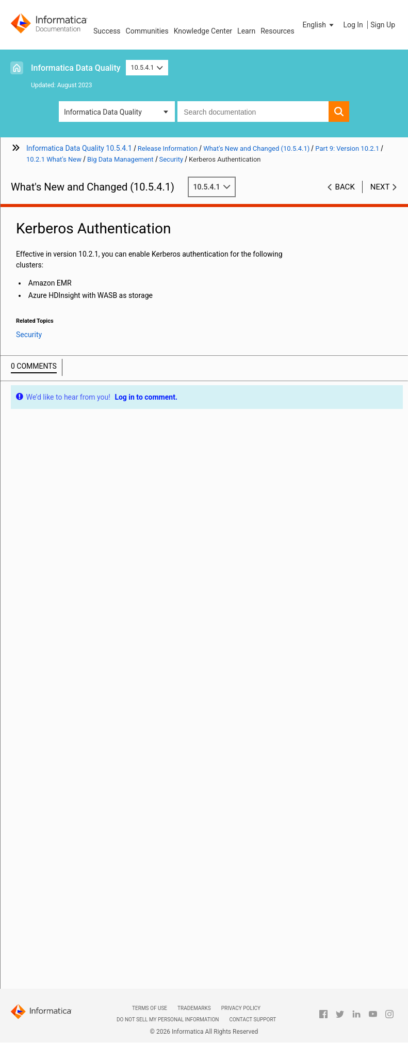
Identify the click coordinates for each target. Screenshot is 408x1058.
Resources (277, 31)
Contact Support (252, 1019)
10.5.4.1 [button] (147, 67)
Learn (246, 31)
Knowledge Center (203, 31)
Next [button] (380, 187)
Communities (147, 31)
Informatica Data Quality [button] (103, 112)
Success (107, 31)
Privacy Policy (240, 1008)
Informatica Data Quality (76, 68)
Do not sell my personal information (168, 1019)
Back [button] (345, 187)
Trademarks (194, 1008)
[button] (319, 24)
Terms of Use (149, 1008)
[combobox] (253, 111)
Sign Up (382, 25)
